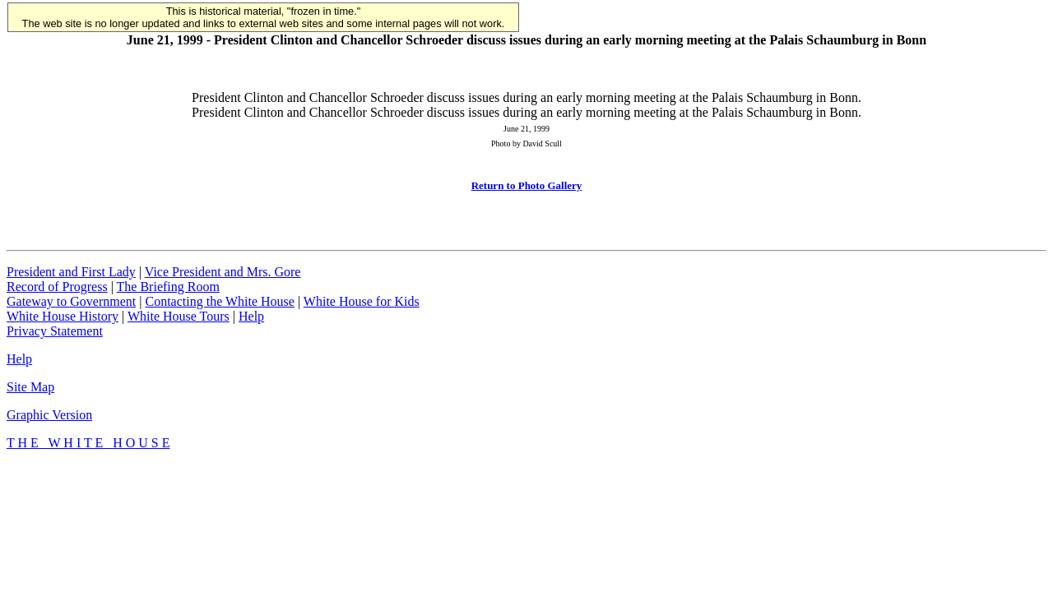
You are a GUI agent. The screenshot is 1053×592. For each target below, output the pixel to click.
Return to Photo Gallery (526, 185)
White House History (62, 316)
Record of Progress (57, 287)
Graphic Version (49, 415)
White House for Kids (362, 301)
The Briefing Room (168, 287)
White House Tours (179, 316)
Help (251, 316)
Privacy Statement (55, 331)
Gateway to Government (71, 301)
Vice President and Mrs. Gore (223, 272)
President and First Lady (71, 272)
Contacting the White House (219, 301)
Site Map (30, 387)
